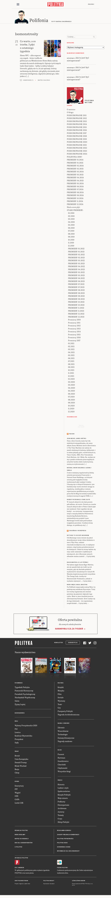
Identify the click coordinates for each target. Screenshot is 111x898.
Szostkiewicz (63, 761)
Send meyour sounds (81, 426)
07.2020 (71, 397)
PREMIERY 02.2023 (76, 258)
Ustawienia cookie (63, 847)
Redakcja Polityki (21, 831)
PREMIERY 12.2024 (75, 204)
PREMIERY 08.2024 (75, 192)
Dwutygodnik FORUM (21, 881)
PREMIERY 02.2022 (76, 254)
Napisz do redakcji (21, 839)
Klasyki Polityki (64, 795)
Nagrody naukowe (65, 741)
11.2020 (71, 409)
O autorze (71, 109)
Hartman (61, 758)
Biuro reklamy (20, 835)
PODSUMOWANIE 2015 (77, 127)
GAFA (17, 799)
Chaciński (62, 765)
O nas (60, 819)
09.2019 (71, 237)
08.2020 (71, 400)
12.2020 (71, 412)
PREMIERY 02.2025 (75, 169)
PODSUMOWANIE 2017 (77, 133)
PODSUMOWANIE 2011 (77, 115)
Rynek (17, 782)
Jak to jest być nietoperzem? (78, 59)
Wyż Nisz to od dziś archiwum (78, 535)
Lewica (18, 732)
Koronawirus (20, 713)
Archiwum (62, 808)
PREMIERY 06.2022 (76, 278)
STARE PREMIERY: (75, 210)
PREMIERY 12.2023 (76, 317)
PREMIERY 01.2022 (76, 249)
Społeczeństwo (64, 791)
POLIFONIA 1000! (74, 157)
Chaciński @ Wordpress (77, 531)
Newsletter (58, 643)
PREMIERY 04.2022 (76, 266)
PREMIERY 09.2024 (75, 195)
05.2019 (71, 225)
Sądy (17, 743)
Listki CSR (19, 803)
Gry (59, 708)
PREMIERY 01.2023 (76, 252)
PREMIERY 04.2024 (75, 177)
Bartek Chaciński (44, 80)
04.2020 (71, 388)
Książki (61, 687)
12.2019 (71, 246)
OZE (16, 796)
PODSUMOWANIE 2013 (77, 121)
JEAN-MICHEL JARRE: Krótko (76, 439)
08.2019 (71, 234)
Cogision (21, 884)
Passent (61, 754)
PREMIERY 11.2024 (75, 201)
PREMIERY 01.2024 (75, 160)
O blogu (70, 112)
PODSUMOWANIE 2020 (77, 142)
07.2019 (71, 231)
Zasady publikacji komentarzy (68, 835)
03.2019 (71, 219)
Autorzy (61, 812)
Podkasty (61, 802)
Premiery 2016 (74, 337)
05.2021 (71, 355)
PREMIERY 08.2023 (76, 293)
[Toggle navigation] (18, 4)
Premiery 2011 (74, 323)
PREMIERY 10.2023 (76, 305)
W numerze (19, 683)
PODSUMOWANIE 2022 (77, 148)
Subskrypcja (73, 643)
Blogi (60, 750)
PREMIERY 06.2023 (76, 281)
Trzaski (71, 434)
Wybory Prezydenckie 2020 (26, 725)
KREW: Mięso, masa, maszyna (77, 585)
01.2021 (71, 343)
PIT (16, 789)
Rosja (17, 769)
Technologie (63, 734)
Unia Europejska (21, 759)
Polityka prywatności (65, 839)
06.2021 (71, 358)
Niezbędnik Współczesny (25, 697)
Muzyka (61, 691)
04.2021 (71, 352)
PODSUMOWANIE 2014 (77, 124)
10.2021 (71, 370)
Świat (17, 751)
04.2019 (71, 222)
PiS (16, 729)
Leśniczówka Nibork (78, 881)
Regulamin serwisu (64, 831)
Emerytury (19, 786)
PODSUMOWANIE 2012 (77, 118)
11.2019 (71, 243)
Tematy (61, 815)
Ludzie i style (63, 788)
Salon (17, 701)
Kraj (16, 721)
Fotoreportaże (63, 805)
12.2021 (71, 376)
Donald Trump (21, 762)
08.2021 (71, 364)
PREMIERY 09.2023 (76, 299)
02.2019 (71, 216)
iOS (16, 868)
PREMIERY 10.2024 (75, 198)
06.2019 (71, 228)
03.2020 (71, 385)
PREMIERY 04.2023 (76, 269)
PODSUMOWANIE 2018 (77, 136)
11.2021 (71, 373)
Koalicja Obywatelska (23, 736)
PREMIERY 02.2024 (75, 166)
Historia (61, 784)
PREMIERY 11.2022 (76, 308)
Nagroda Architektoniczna (68, 715)
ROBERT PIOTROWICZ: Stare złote (78, 500)
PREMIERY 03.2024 (75, 172)
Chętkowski (62, 768)
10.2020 (71, 406)
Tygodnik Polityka (22, 687)
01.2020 (71, 379)
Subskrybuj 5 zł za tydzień (69, 629)
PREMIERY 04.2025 (75, 180)
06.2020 (71, 394)
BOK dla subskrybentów (24, 843)
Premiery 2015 (74, 335)
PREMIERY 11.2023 (76, 311)
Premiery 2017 (74, 340)
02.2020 (71, 382)
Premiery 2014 (74, 332)
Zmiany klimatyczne (66, 738)
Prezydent (19, 739)
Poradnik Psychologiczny (25, 694)
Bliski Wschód (20, 766)
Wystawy (61, 701)
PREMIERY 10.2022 (76, 302)
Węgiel (17, 793)
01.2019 (71, 213)
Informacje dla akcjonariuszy (68, 851)
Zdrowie (61, 728)
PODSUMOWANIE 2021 (77, 145)
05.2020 (71, 391)
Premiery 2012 (74, 326)
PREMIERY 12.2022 (76, 314)
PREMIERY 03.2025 (75, 175)
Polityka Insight (48, 881)
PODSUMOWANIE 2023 (77, 151)
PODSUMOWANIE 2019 (77, 139)
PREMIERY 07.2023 (76, 287)
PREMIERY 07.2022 (76, 284)
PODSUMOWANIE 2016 (77, 130)
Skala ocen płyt (73, 207)
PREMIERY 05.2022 (76, 272)
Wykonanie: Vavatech (49, 884)
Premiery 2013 (74, 329)
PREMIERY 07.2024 (75, 189)
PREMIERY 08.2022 (76, 290)
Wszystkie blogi (64, 771)
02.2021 (71, 346)
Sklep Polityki (63, 822)
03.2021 (71, 349)
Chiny (17, 773)
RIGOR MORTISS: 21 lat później (77, 562)
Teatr (60, 704)
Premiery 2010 (74, 320)
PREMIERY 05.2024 (75, 183)
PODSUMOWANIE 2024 (77, 154)
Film (60, 694)
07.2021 (71, 361)
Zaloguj (91, 4)
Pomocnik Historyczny (24, 691)
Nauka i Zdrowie (63, 723)
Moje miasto (63, 798)
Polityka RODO (62, 843)
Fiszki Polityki (62, 868)
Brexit (17, 756)
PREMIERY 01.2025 (75, 163)
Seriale (60, 697)
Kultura (60, 683)
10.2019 (71, 240)
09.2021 (71, 367)
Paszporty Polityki (65, 711)
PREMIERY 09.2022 (76, 296)
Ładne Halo (27, 884)
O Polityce (18, 847)
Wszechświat (63, 731)
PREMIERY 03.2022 (76, 260)
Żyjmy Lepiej (20, 704)
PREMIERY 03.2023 (76, 263)
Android (21, 868)
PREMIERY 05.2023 (76, 275)
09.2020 (71, 403)
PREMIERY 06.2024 (75, 186)
